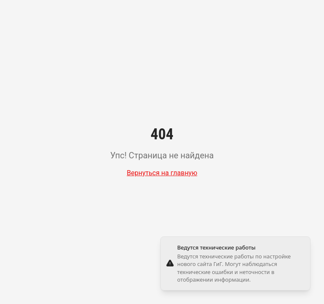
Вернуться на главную (162, 173)
